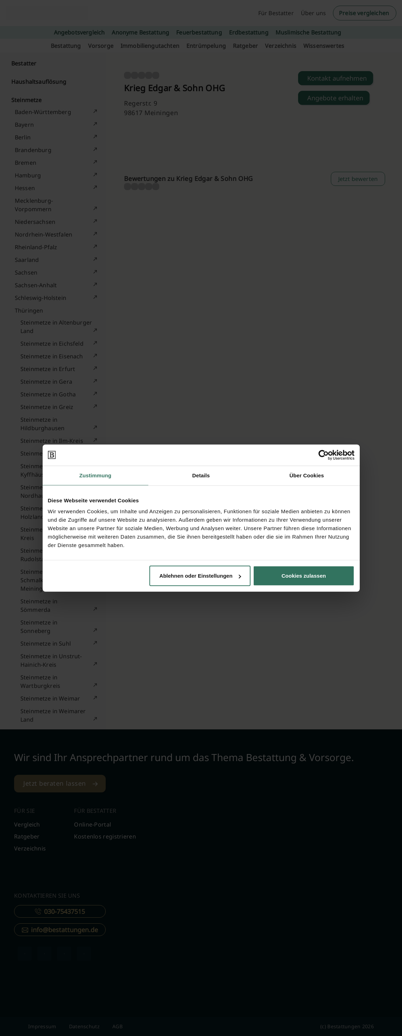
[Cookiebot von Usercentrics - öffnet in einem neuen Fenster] (323, 455)
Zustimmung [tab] (95, 475)
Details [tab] (201, 475)
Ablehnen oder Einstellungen (200, 576)
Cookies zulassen (304, 576)
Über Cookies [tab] (307, 475)
